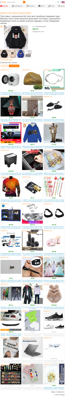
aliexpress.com (5, 69)
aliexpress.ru (4, 230)
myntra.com (25, 311)
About (53, 392)
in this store (4, 66)
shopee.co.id (47, 364)
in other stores (14, 66)
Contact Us (60, 392)
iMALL (63, 394)
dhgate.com (47, 311)
